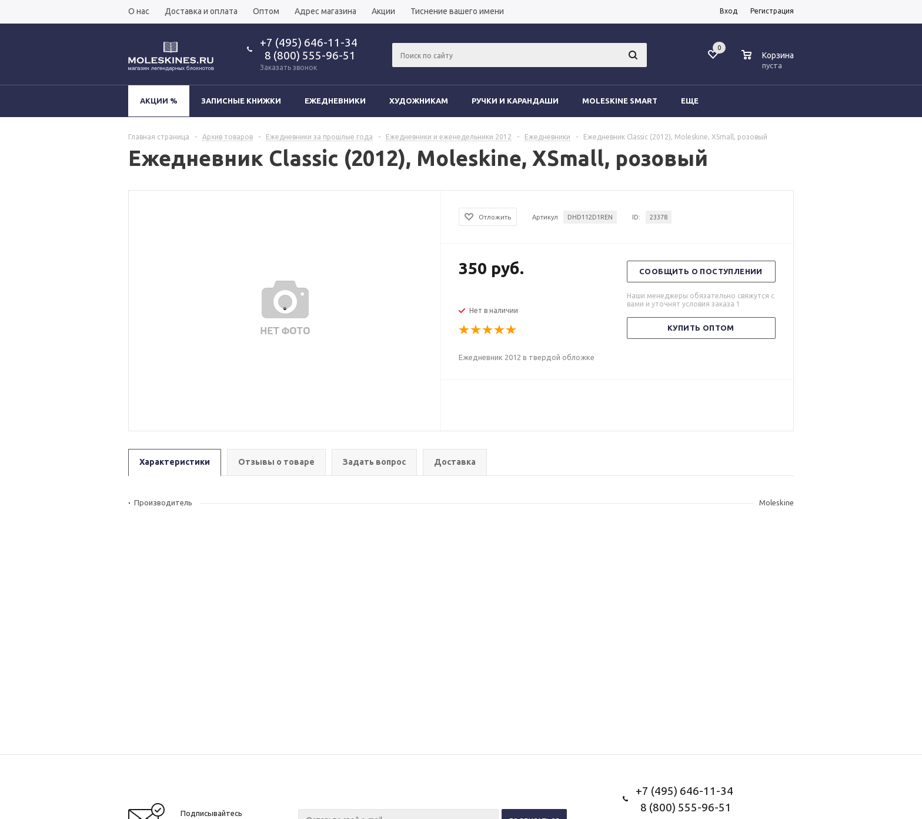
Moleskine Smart (619, 100)
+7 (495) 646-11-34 (309, 42)
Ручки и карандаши (515, 100)
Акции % (159, 100)
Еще (695, 100)
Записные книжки (241, 100)
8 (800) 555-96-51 (308, 55)
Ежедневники (335, 100)
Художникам (418, 100)
